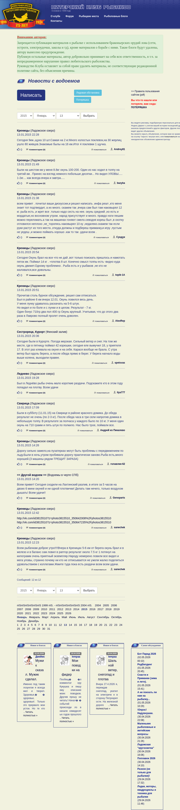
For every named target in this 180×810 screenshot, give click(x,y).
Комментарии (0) (35, 149)
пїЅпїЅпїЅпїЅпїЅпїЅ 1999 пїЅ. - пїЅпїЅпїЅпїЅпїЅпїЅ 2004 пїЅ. (54, 605)
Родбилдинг (144, 664)
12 (60, 624)
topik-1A (118, 274)
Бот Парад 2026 (146, 653)
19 (95, 624)
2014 (76, 609)
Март (45, 617)
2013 (68, 609)
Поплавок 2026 (146, 758)
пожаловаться (99, 149)
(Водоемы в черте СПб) (48, 475)
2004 (98, 605)
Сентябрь (103, 617)
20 (100, 624)
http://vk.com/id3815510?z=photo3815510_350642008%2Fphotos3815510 (64, 518)
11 (55, 624)
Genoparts (117, 497)
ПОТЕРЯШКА (139, 107)
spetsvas (118, 362)
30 (43, 628)
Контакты (56, 21)
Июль (81, 617)
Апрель (55, 617)
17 (85, 624)
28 (33, 628)
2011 (52, 609)
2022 (36, 613)
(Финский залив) (42, 331)
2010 (44, 609)
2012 (60, 609)
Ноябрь (21, 621)
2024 (52, 613)
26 (23, 628)
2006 (114, 605)
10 (50, 624)
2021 (28, 613)
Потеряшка (82, 99)
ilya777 (119, 392)
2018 (109, 609)
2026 (68, 613)
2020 (20, 613)
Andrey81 (117, 149)
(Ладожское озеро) (36, 130)
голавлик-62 (116, 464)
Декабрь (33, 621)
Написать (31, 95)
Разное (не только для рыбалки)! (144, 772)
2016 (92, 609)
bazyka (119, 183)
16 (80, 624)
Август (91, 617)
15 (75, 624)
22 (110, 624)
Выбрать (89, 115)
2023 (44, 613)
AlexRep (118, 320)
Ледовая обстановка (87, 92)
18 (90, 624)
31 (48, 628)
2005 (106, 605)
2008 (28, 609)
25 (18, 628)
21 (105, 624)
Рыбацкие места (89, 16)
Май (64, 617)
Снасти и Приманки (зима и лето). (147, 678)
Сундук (119, 237)
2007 (20, 609)
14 (70, 624)
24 (120, 624)
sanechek (117, 527)
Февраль (34, 617)
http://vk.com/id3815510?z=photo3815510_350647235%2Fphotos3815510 (64, 522)
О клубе (55, 16)
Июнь (72, 617)
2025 (60, 613)
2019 (116, 609)
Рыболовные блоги (116, 16)
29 (38, 628)
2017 (100, 609)
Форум (70, 16)
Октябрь (116, 617)
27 (28, 628)
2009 (36, 609)
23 (115, 624)
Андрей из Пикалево (111, 430)
